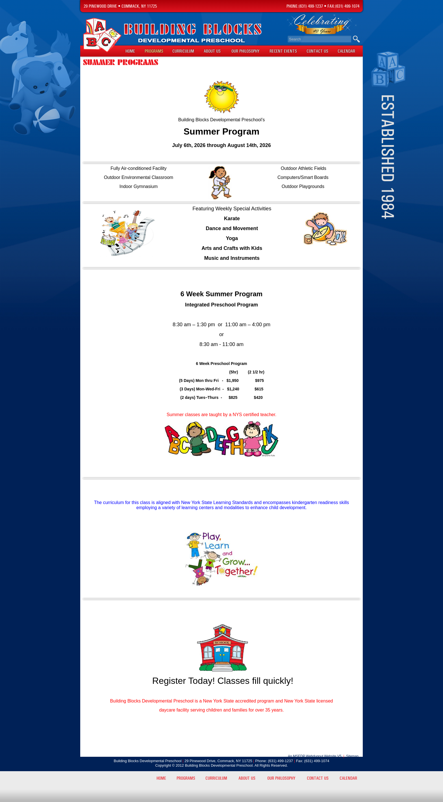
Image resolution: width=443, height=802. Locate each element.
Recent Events (283, 51)
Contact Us (317, 51)
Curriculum (183, 51)
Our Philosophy (245, 51)
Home (130, 51)
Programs (154, 51)
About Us (212, 51)
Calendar (346, 51)
